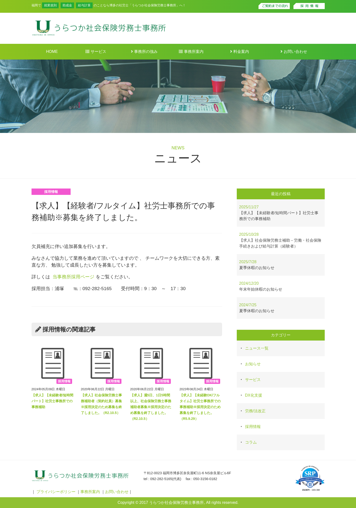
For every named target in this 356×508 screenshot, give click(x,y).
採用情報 (51, 192)
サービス (96, 51)
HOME (52, 51)
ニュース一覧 (257, 348)
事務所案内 (191, 51)
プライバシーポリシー (56, 492)
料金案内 (239, 51)
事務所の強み (144, 51)
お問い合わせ (293, 51)
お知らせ (253, 364)
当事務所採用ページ (73, 276)
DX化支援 (253, 395)
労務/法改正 (255, 411)
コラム (251, 442)
